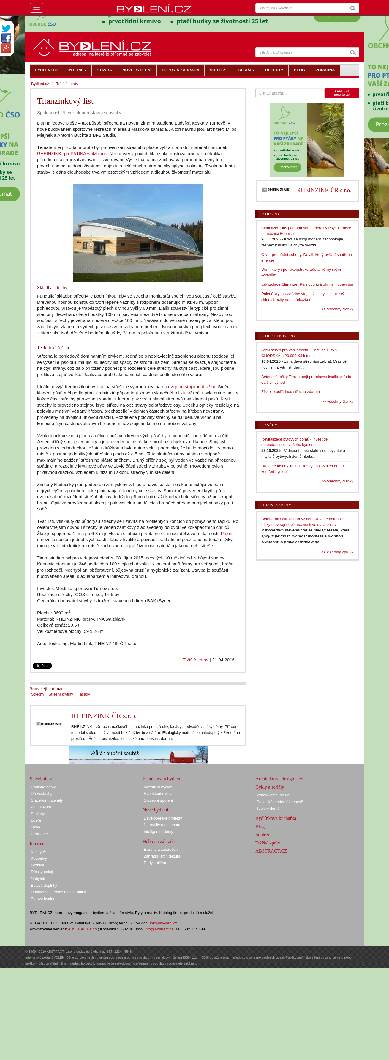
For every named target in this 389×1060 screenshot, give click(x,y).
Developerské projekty (163, 818)
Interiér (37, 843)
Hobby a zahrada (159, 841)
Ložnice (37, 865)
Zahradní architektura (162, 856)
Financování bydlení (162, 778)
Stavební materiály (47, 800)
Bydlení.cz (40, 83)
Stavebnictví (41, 778)
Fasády (84, 694)
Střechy (37, 694)
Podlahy (38, 813)
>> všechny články (337, 309)
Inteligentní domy (158, 831)
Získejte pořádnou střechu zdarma (290, 391)
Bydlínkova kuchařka (275, 818)
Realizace (39, 834)
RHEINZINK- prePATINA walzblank (72, 153)
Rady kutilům (155, 863)
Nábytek (38, 878)
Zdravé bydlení (43, 899)
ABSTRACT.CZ (271, 850)
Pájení (227, 533)
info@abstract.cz (159, 929)
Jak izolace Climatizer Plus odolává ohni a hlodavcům (307, 284)
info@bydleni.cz (163, 923)
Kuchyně (38, 852)
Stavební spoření (158, 800)
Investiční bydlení (158, 787)
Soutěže (263, 834)
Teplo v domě (268, 808)
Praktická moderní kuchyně (280, 802)
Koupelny (39, 858)
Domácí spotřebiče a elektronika (58, 892)
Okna (35, 827)
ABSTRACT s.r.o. (83, 929)
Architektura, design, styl (279, 778)
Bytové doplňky (44, 885)
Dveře (36, 820)
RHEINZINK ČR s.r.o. (104, 716)
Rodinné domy (43, 787)
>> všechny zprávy (337, 552)
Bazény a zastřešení (161, 849)
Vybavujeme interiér (273, 795)
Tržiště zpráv (195, 659)
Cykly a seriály (269, 787)
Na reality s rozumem (162, 824)
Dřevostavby (41, 793)
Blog (260, 826)
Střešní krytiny (61, 694)
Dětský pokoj (42, 871)
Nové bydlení (155, 809)
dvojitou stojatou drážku (191, 386)
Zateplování (41, 807)
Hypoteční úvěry (158, 793)
